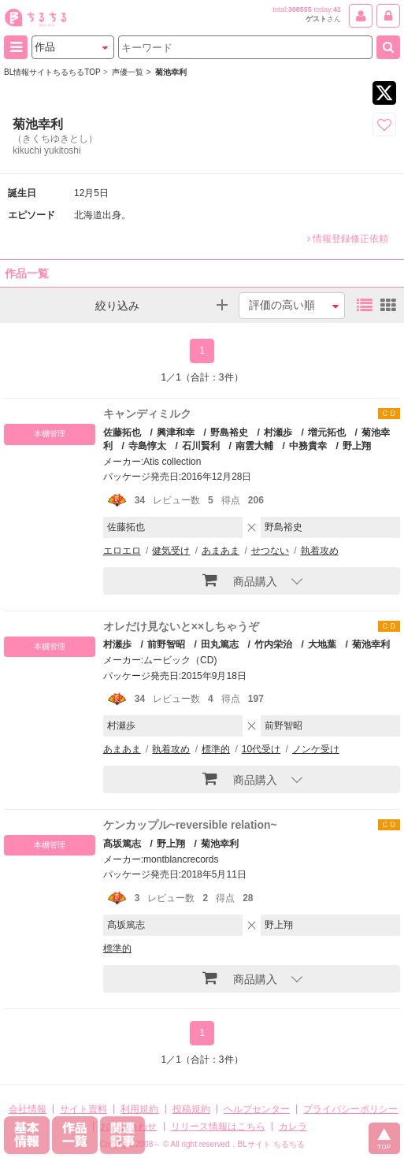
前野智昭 (166, 644)
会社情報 (27, 1109)
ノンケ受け (315, 749)
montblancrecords (180, 859)
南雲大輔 (254, 445)
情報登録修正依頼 (347, 238)
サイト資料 (83, 1109)
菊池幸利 (371, 644)
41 (337, 9)
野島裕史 (229, 432)
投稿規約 (191, 1109)
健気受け (171, 550)
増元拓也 (327, 432)
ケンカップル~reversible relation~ (190, 824)
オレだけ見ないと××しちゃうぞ (181, 626)
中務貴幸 (308, 445)
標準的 (216, 749)
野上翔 (357, 445)
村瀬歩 (278, 432)
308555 (300, 9)
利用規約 (139, 1109)
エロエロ (122, 550)
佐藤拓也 (122, 432)
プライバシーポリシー (350, 1109)
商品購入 (239, 580)
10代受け (261, 749)
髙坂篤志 (122, 843)
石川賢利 (201, 445)
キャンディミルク (147, 413)
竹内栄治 (273, 644)
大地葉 (322, 644)
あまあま (220, 550)
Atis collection (172, 461)
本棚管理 (49, 433)
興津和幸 (176, 432)
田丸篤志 (220, 644)
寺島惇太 (147, 445)
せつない (270, 550)
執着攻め (320, 550)
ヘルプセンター (257, 1109)
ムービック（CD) (180, 660)
